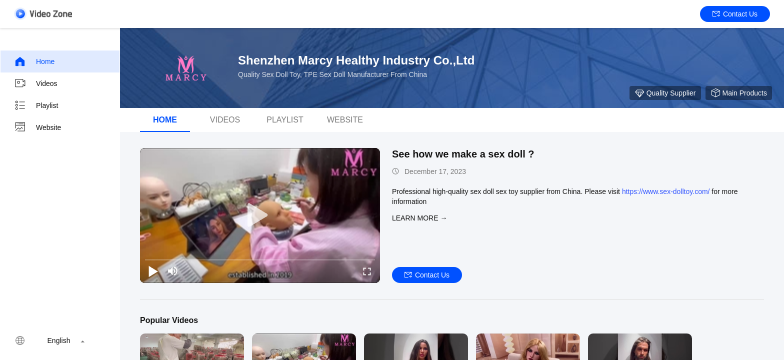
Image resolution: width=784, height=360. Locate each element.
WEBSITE (345, 120)
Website (37, 128)
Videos (36, 84)
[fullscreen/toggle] (367, 271)
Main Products (738, 93)
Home (34, 62)
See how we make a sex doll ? (463, 154)
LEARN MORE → (419, 218)
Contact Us (735, 14)
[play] (260, 215)
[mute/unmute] (173, 271)
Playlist (36, 106)
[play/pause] (153, 271)
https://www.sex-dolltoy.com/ (666, 192)
